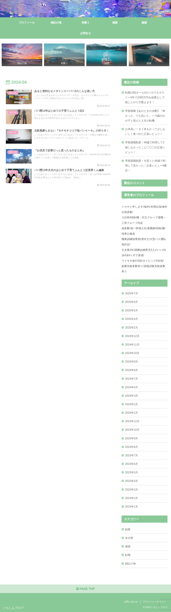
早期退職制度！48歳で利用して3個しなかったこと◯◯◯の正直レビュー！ (145, 147)
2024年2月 (131, 404)
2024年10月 (132, 353)
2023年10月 (132, 429)
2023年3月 (131, 489)
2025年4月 (131, 318)
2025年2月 (131, 327)
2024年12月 (132, 336)
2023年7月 (131, 455)
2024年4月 (131, 387)
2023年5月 (131, 472)
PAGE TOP (85, 588)
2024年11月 (132, 344)
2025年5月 (131, 310)
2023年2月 (131, 498)
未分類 (129, 537)
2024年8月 (131, 370)
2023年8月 (131, 446)
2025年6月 (131, 301)
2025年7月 (131, 293)
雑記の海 (130, 563)
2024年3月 (131, 395)
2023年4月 (131, 480)
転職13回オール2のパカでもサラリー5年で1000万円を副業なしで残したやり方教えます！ (145, 97)
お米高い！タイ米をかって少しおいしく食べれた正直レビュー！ (145, 131)
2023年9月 (131, 438)
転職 (127, 554)
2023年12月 (132, 421)
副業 (127, 529)
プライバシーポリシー (154, 601)
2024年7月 (131, 378)
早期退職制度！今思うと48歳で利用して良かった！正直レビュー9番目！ (146, 165)
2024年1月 (131, 412)
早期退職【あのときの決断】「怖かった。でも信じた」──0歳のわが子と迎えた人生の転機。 (145, 115)
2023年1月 (131, 506)
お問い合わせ (131, 601)
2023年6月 (131, 463)
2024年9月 (131, 361)
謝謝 (127, 546)
